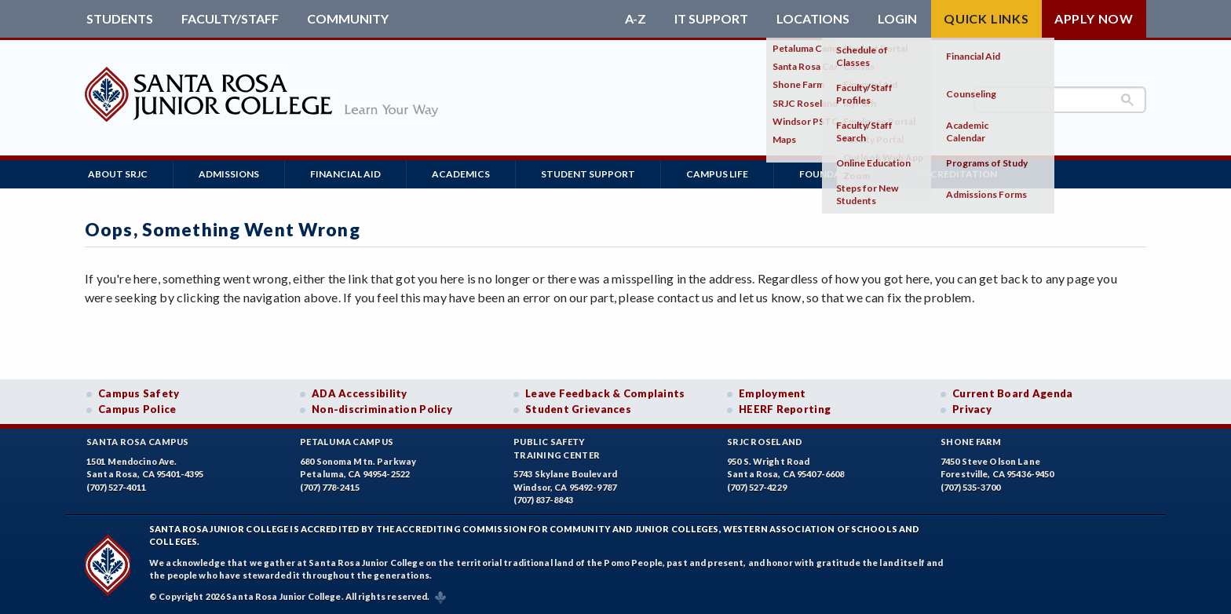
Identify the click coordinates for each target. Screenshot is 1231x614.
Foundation (832, 174)
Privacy (972, 409)
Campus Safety (139, 393)
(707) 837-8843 (543, 500)
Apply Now (1094, 18)
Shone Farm (971, 442)
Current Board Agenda (1012, 393)
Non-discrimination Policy (382, 409)
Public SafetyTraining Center (556, 448)
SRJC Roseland (765, 442)
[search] (1059, 99)
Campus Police (137, 409)
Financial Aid (345, 174)
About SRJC (118, 174)
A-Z (635, 19)
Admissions (229, 174)
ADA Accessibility (359, 393)
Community (348, 19)
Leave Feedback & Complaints (605, 393)
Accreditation (956, 174)
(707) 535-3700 (970, 487)
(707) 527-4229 (757, 487)
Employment (772, 393)
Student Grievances (578, 409)
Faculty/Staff (230, 19)
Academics (461, 174)
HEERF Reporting (785, 409)
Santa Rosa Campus (137, 442)
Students (119, 19)
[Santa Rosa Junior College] (261, 125)
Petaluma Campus (346, 442)
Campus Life (717, 174)
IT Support (711, 19)
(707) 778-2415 (330, 487)
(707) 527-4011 (116, 487)
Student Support (588, 174)
